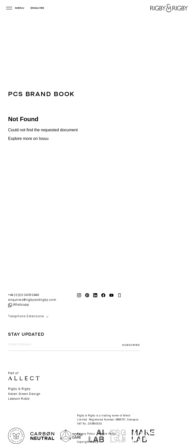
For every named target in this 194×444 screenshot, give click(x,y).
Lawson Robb (19, 398)
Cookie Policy (107, 434)
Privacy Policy (86, 434)
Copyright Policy (87, 442)
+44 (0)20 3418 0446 (23, 295)
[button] (39, 317)
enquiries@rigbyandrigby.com (32, 300)
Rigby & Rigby (19, 389)
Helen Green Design (24, 394)
